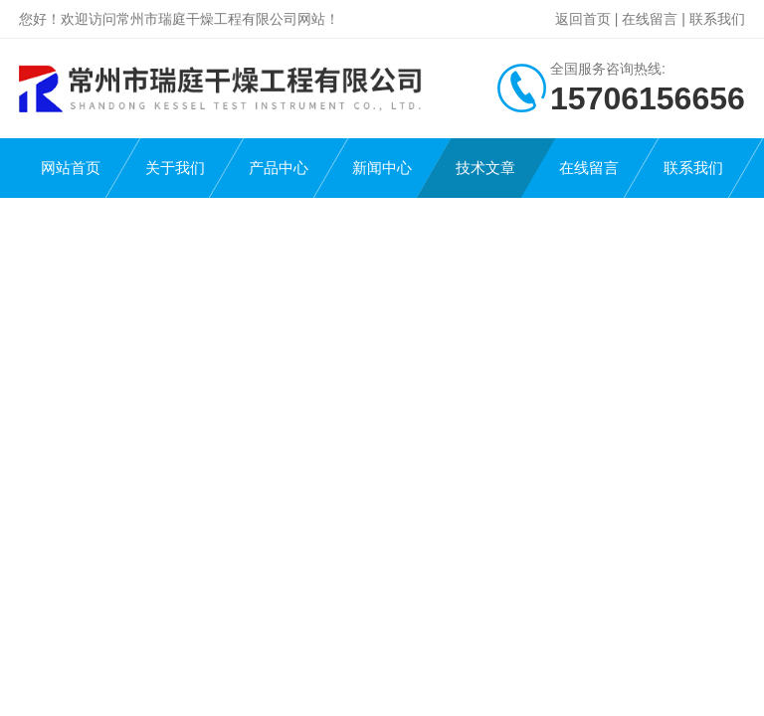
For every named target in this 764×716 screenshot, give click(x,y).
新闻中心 (382, 167)
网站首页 (70, 167)
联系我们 (717, 19)
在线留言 (649, 19)
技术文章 (485, 167)
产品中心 (278, 167)
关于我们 (175, 167)
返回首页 (583, 19)
